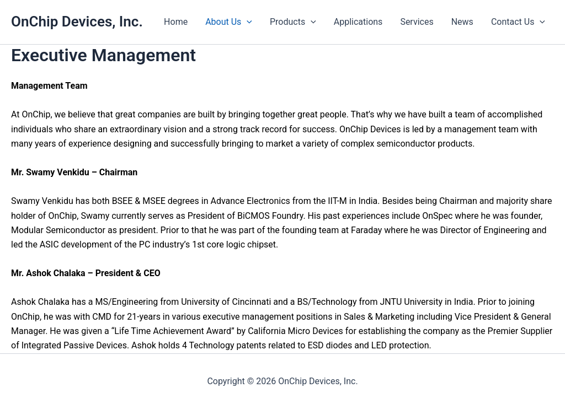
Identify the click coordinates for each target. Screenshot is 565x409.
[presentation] (246, 22)
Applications (358, 22)
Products (293, 22)
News (462, 22)
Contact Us (518, 22)
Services (416, 22)
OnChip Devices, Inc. (77, 21)
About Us (228, 22)
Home (176, 22)
